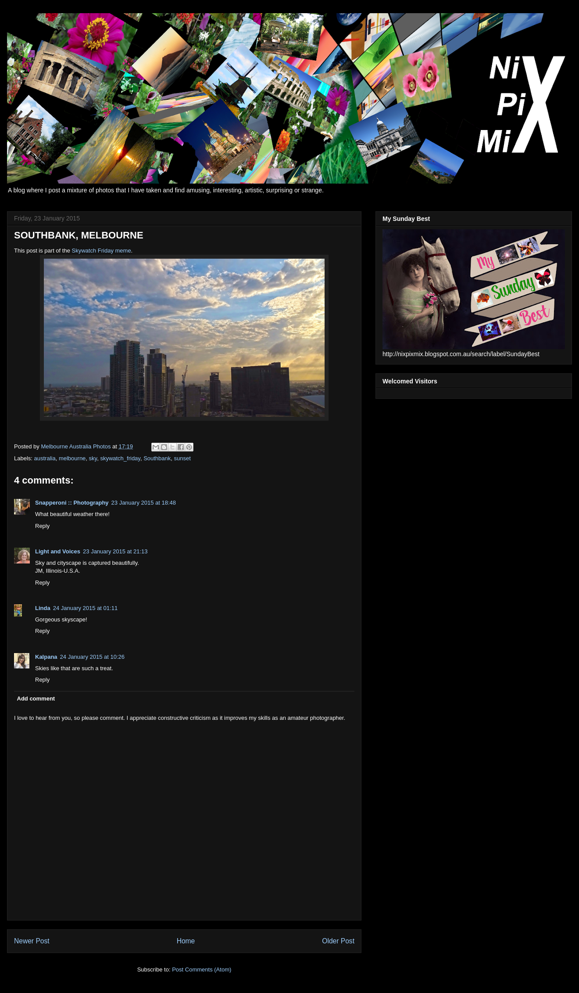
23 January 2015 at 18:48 (143, 502)
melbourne (72, 458)
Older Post (338, 941)
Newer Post (32, 941)
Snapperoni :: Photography (72, 502)
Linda (42, 608)
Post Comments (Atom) (201, 969)
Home (186, 941)
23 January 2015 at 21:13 (115, 551)
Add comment (36, 698)
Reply (42, 526)
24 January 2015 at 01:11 (85, 608)
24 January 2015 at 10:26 (92, 657)
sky (93, 458)
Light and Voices (57, 551)
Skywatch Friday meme (101, 250)
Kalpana (46, 657)
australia (45, 458)
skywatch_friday (120, 458)
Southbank (157, 458)
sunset (182, 458)
